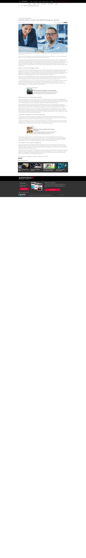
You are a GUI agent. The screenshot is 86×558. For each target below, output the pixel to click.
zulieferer (23, 156)
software (46, 156)
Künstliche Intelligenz (51, 3)
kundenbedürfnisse (29, 156)
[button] (66, 167)
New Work (56, 3)
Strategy (29, 3)
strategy (20, 156)
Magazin (44, 1)
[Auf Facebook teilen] (64, 22)
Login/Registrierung (62, 1)
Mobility (38, 3)
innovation (35, 156)
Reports (48, 1)
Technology (34, 3)
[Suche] (55, 1)
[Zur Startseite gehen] (25, 1)
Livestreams (36, 1)
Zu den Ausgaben (52, 189)
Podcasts (40, 1)
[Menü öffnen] (20, 1)
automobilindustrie (41, 156)
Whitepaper (52, 1)
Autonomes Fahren (43, 3)
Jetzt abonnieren (24, 188)
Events (31, 1)
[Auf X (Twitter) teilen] (65, 22)
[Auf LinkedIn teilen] (67, 22)
